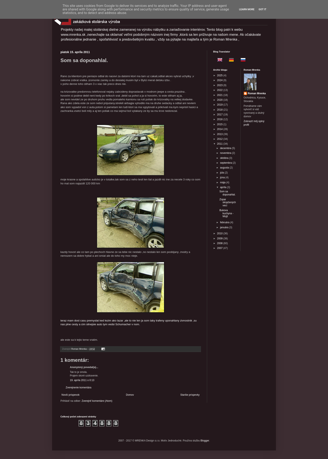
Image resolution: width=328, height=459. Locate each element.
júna (223, 177)
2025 (220, 75)
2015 (220, 124)
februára (225, 222)
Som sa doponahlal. (227, 193)
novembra (226, 153)
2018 (220, 109)
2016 (220, 119)
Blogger (205, 440)
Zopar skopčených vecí (227, 202)
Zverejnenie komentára (78, 387)
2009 (220, 238)
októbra (224, 158)
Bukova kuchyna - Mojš (226, 213)
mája (223, 182)
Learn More (247, 9)
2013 (220, 134)
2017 (220, 114)
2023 (220, 85)
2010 (220, 233)
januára (224, 227)
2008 (220, 243)
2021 (220, 95)
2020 (220, 99)
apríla (223, 187)
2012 (220, 139)
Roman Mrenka (257, 93)
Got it (262, 9)
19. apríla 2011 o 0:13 (82, 380)
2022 (220, 90)
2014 (220, 129)
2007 (220, 248)
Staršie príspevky (190, 394)
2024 (220, 80)
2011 (220, 143)
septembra (226, 162)
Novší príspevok (70, 394)
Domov (130, 394)
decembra (226, 148)
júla (222, 172)
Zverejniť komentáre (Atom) (97, 400)
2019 (220, 104)
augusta (225, 167)
